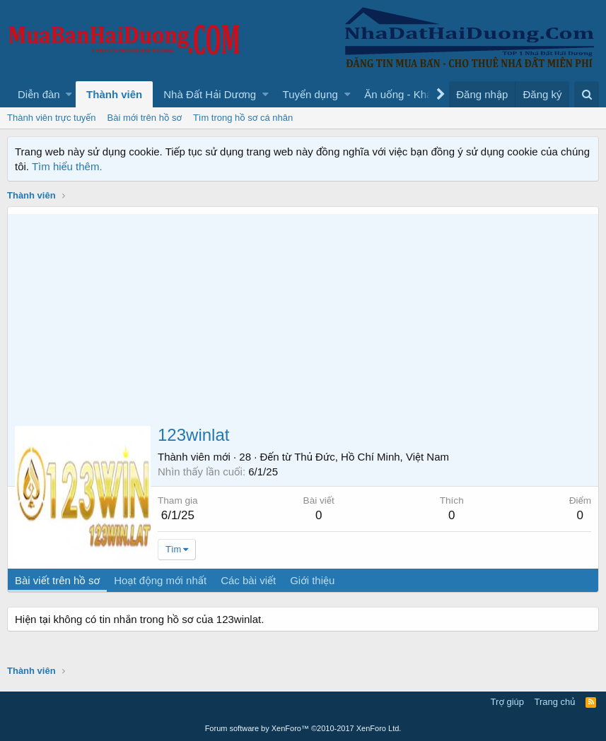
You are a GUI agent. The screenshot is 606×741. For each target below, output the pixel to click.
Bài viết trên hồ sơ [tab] (57, 580)
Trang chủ (555, 701)
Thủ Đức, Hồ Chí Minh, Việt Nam (371, 457)
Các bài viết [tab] (248, 580)
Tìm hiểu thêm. (67, 166)
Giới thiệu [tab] (312, 580)
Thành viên (114, 94)
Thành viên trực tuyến (51, 117)
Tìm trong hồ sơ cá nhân (243, 117)
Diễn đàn (39, 94)
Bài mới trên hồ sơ (144, 117)
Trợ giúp (507, 701)
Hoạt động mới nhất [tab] (160, 580)
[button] (69, 94)
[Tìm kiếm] (586, 94)
